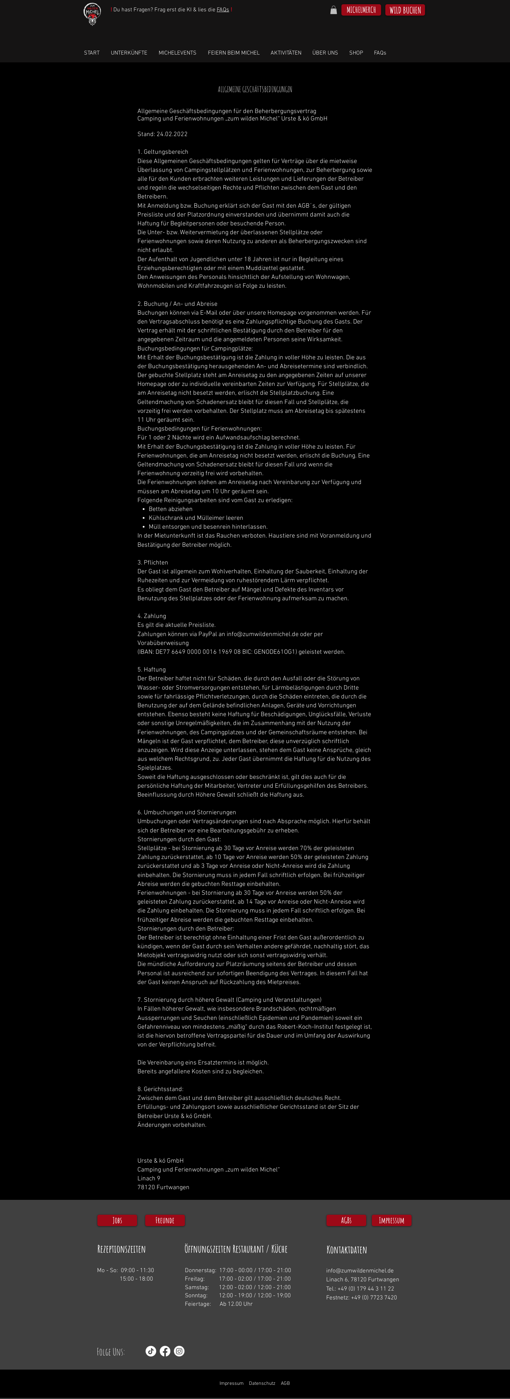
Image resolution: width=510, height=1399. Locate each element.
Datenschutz (262, 1384)
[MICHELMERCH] (361, 10)
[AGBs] (346, 1220)
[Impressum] (392, 1220)
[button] (333, 10)
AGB (285, 1384)
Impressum (232, 1384)
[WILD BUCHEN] (405, 10)
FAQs (223, 9)
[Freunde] (165, 1220)
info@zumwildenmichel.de (263, 634)
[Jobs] (117, 1220)
